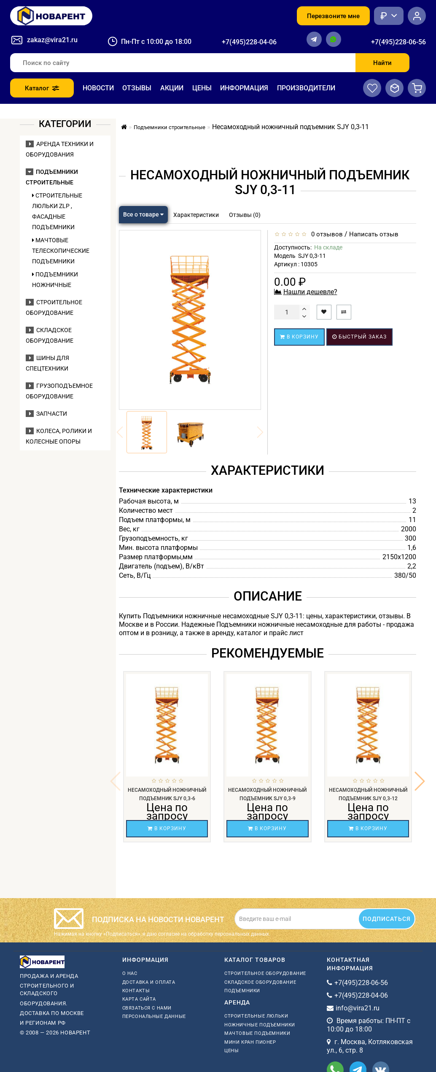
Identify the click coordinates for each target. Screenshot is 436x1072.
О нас (129, 928)
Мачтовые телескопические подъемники (60, 251)
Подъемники (242, 946)
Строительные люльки (256, 971)
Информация (244, 88)
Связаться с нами (147, 963)
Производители (306, 88)
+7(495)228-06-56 (398, 42)
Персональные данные (154, 972)
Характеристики (196, 214)
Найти (382, 63)
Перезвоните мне (333, 16)
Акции (171, 88)
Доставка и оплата (148, 937)
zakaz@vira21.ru (52, 40)
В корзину (299, 337)
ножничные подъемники (259, 980)
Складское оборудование (260, 937)
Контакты (136, 946)
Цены (202, 88)
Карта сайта (139, 954)
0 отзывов (325, 234)
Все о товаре (143, 214)
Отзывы (136, 88)
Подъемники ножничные (55, 279)
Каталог (42, 88)
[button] (419, 758)
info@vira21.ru (357, 963)
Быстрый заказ (359, 337)
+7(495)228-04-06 (249, 42)
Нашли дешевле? (310, 292)
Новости (98, 88)
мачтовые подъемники (257, 988)
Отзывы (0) (245, 214)
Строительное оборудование (265, 928)
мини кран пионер (250, 997)
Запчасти (46, 413)
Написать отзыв (373, 234)
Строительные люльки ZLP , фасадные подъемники (57, 211)
